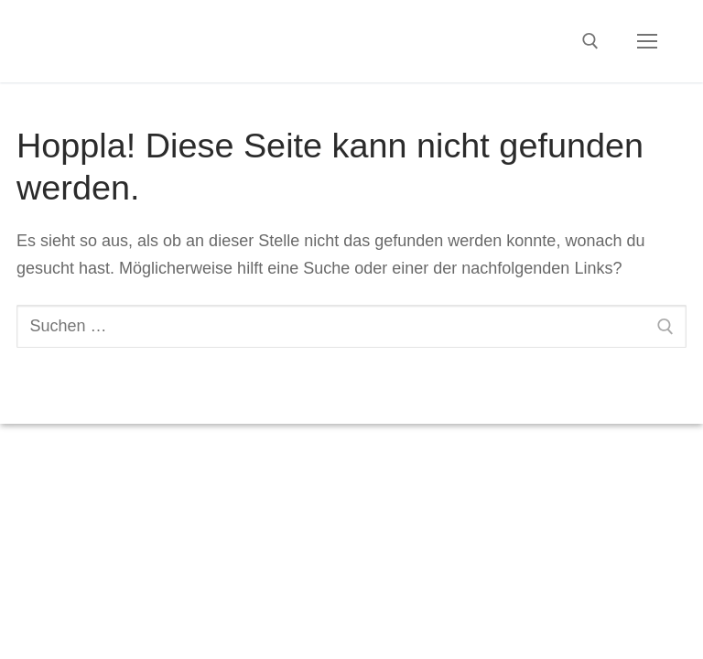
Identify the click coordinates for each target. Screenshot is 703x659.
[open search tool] (590, 41)
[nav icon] (646, 41)
